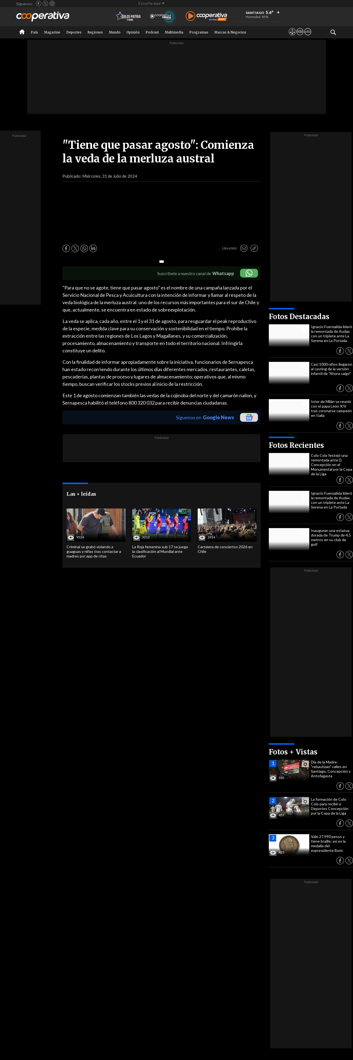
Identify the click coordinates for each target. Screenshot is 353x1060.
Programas (198, 32)
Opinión (133, 32)
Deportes (73, 32)
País (34, 32)
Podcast (152, 32)
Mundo (115, 32)
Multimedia (174, 32)
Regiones (95, 32)
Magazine (52, 32)
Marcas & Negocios (230, 32)
